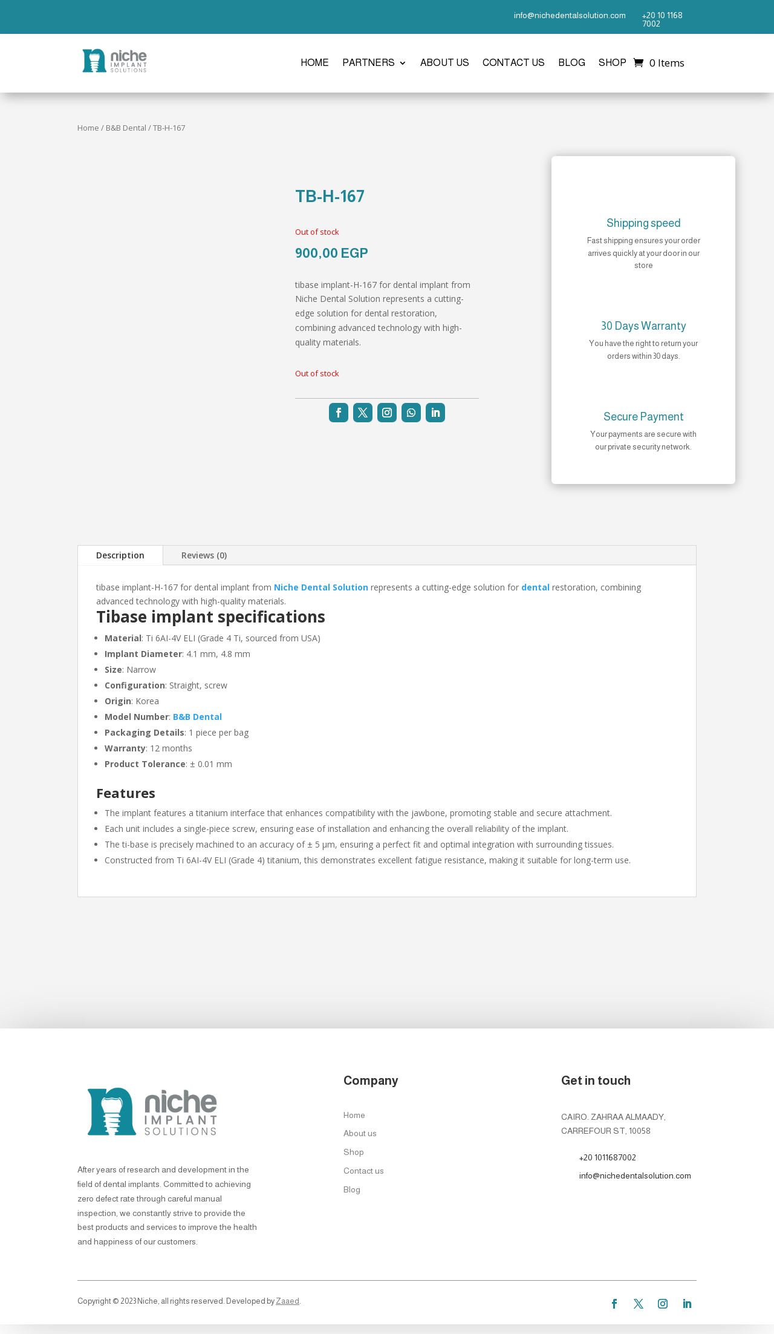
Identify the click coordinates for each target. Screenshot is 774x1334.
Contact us (514, 63)
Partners (368, 63)
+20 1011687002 (607, 1157)
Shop (612, 63)
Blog (571, 63)
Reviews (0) (204, 555)
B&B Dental (126, 127)
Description (120, 555)
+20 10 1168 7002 (662, 19)
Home (315, 63)
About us (444, 63)
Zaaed (287, 1301)
